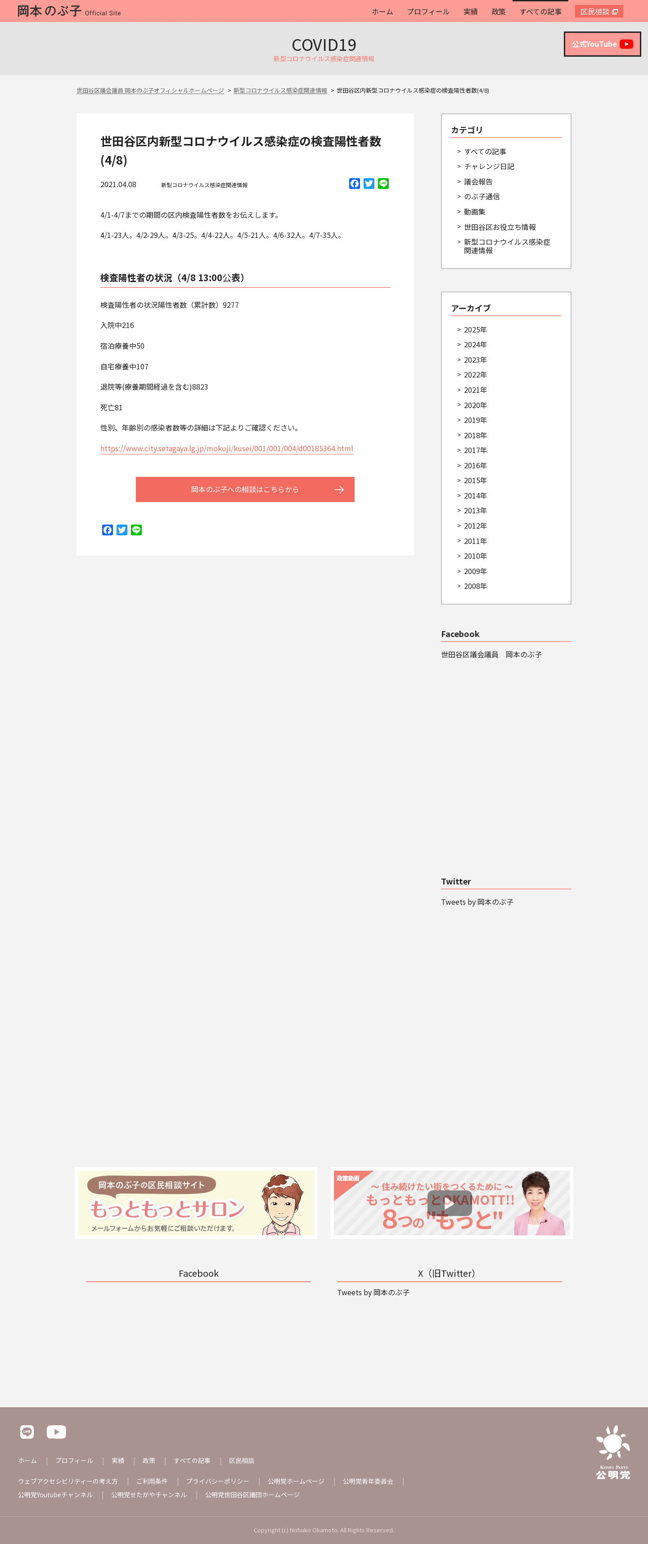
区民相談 (594, 11)
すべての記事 (540, 11)
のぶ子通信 (482, 196)
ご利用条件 (152, 1481)
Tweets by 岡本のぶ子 (477, 901)
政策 (498, 11)
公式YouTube (602, 44)
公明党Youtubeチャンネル (55, 1494)
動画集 (475, 211)
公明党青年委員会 (368, 1481)
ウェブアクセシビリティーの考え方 (68, 1481)
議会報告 (478, 181)
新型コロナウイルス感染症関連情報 (204, 185)
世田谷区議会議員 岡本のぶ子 (491, 654)
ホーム (382, 11)
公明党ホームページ (296, 1481)
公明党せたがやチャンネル (149, 1494)
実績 (471, 11)
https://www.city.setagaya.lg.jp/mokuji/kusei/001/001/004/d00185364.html (226, 448)
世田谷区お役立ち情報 (500, 226)
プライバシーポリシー (217, 1481)
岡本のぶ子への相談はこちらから (245, 489)
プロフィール (428, 11)
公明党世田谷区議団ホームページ (252, 1494)
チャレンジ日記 (489, 166)
